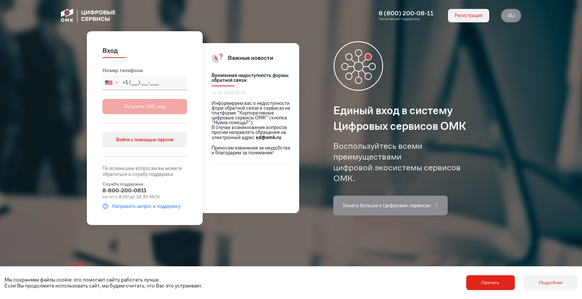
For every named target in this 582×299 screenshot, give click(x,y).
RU (511, 16)
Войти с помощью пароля (144, 139)
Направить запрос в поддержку (141, 206)
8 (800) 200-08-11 (406, 13)
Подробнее (550, 282)
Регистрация (469, 15)
